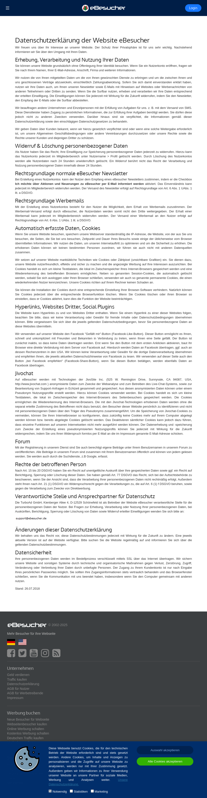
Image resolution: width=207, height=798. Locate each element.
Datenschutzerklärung (23, 684)
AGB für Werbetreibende (25, 693)
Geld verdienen (18, 675)
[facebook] (12, 655)
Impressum (15, 698)
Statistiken (81, 791)
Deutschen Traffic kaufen (25, 738)
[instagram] (46, 655)
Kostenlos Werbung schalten (28, 733)
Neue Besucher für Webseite (28, 719)
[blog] (57, 655)
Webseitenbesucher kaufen (27, 724)
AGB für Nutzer (18, 689)
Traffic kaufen (17, 679)
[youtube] (35, 655)
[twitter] (23, 655)
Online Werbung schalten (25, 729)
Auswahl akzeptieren (164, 750)
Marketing (101, 791)
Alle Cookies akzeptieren (165, 761)
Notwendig (60, 791)
